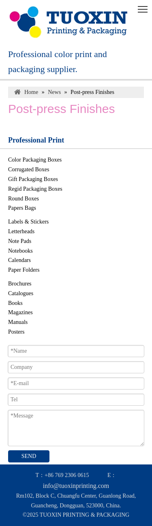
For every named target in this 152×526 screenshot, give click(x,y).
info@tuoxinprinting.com (76, 485)
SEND (28, 456)
